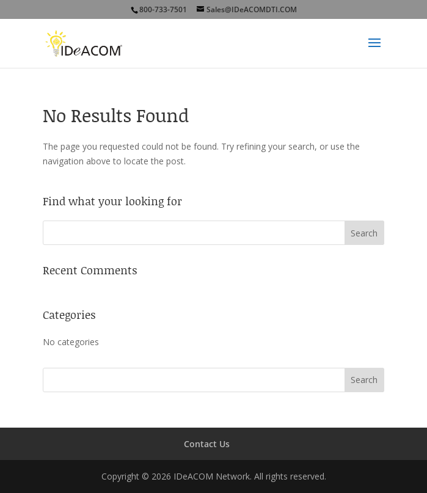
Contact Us (207, 444)
